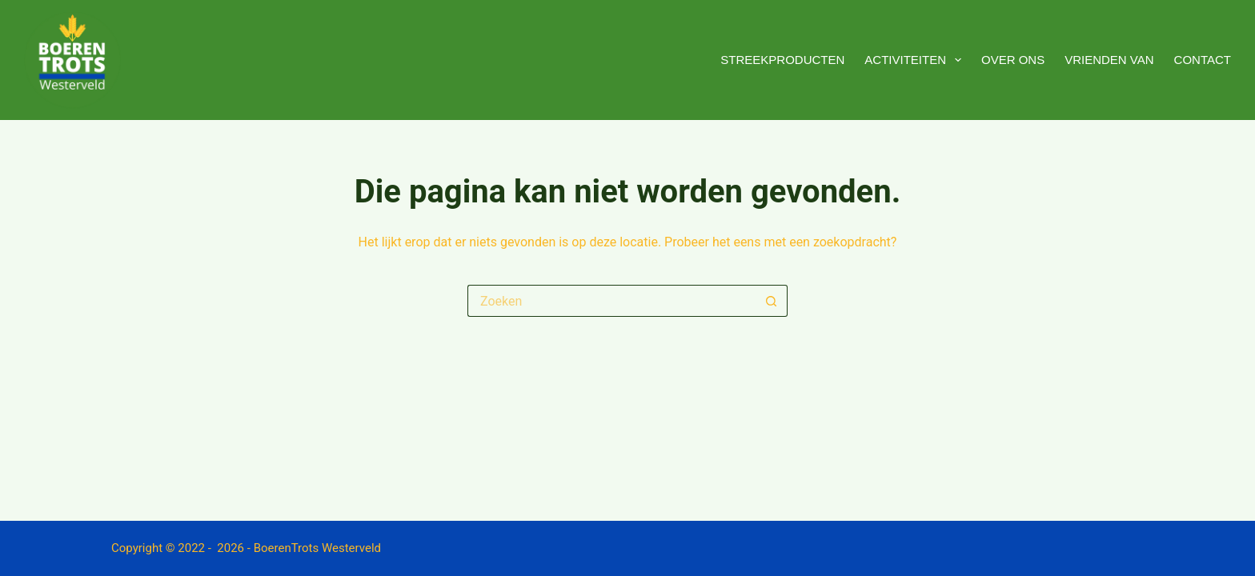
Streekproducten (782, 59)
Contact (1202, 59)
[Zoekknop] (772, 301)
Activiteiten (916, 60)
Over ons (1012, 59)
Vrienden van (1109, 59)
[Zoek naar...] (611, 301)
